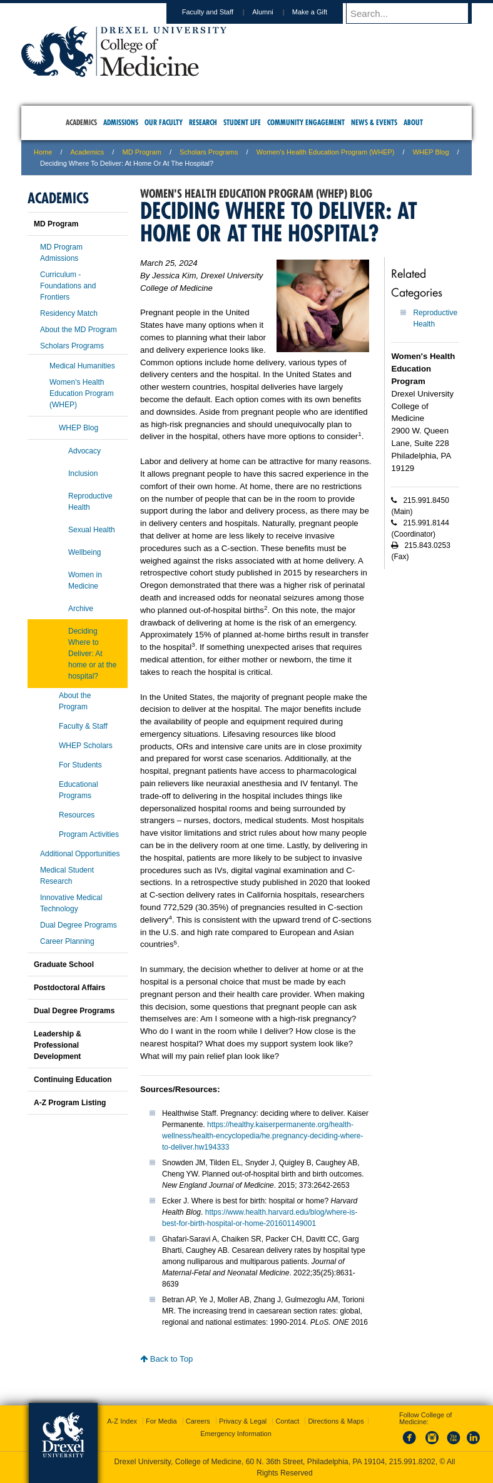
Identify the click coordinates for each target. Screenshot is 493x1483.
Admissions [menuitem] (120, 122)
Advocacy (84, 451)
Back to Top (166, 1359)
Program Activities (89, 834)
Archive (80, 608)
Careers (198, 1421)
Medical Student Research (67, 876)
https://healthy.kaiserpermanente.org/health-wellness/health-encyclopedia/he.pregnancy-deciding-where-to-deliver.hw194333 (262, 1135)
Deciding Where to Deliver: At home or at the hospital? (92, 654)
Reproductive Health (90, 502)
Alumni (274, 12)
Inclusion (83, 473)
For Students (80, 765)
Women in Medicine (85, 580)
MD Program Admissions (61, 253)
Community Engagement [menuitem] (306, 122)
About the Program (75, 701)
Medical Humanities (82, 366)
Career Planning (67, 941)
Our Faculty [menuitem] (164, 122)
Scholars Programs (209, 152)
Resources (76, 815)
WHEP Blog (431, 152)
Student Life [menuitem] (242, 122)
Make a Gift (321, 12)
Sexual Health (91, 529)
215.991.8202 (412, 1461)
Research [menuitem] (203, 122)
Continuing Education (73, 1079)
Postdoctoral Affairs (69, 987)
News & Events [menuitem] (374, 122)
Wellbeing (84, 552)
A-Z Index (122, 1421)
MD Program (141, 152)
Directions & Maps (335, 1421)
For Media (161, 1421)
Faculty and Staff (219, 12)
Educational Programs (78, 790)
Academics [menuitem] (81, 122)
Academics (87, 152)
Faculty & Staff (83, 726)
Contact (287, 1421)
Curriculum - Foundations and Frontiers (68, 285)
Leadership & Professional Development (57, 1045)
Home (43, 152)
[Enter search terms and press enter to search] (414, 13)
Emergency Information (236, 1433)
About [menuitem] (413, 122)
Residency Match (69, 313)
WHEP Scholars (86, 745)
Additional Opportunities (79, 853)
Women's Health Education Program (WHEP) (326, 152)
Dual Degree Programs (78, 925)
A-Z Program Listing (70, 1102)
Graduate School (64, 964)
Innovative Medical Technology (71, 903)
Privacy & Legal (243, 1421)
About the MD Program (78, 329)
